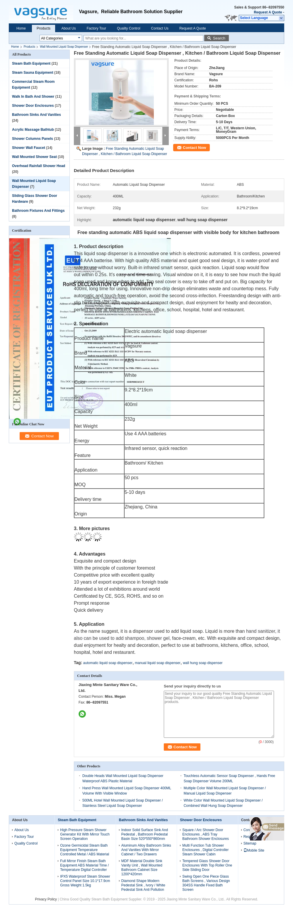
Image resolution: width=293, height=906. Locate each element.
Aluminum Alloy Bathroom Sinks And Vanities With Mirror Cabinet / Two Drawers (146, 849)
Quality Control (128, 28)
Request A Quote (268, 12)
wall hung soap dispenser (202, 663)
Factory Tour (96, 28)
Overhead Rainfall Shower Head (38, 166)
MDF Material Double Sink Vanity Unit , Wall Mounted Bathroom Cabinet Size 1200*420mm (141, 867)
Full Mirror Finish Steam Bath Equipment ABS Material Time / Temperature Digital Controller (84, 865)
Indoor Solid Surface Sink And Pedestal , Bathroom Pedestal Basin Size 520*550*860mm (144, 834)
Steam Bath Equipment (31, 63)
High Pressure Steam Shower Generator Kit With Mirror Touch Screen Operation (85, 834)
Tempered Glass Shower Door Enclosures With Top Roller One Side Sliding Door (207, 865)
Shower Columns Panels (32, 139)
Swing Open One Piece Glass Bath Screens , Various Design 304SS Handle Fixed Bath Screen (206, 883)
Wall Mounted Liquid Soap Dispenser (64, 46)
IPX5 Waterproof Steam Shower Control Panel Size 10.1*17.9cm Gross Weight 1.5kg (85, 880)
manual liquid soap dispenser (157, 663)
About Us (68, 28)
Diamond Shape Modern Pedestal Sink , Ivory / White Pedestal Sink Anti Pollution (143, 885)
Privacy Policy (46, 899)
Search (219, 38)
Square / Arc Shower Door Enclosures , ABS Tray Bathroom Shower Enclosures (205, 834)
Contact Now (194, 147)
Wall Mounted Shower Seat (34, 157)
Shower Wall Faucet (28, 148)
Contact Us (159, 28)
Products (43, 28)
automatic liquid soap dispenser (107, 663)
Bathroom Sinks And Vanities (36, 115)
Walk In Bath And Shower (33, 96)
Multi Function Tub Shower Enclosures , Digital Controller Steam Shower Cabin (205, 849)
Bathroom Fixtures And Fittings (38, 211)
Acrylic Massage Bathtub (33, 130)
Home (21, 28)
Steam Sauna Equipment (32, 73)
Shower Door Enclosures (33, 106)
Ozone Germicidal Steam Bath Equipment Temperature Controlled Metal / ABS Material (84, 849)
